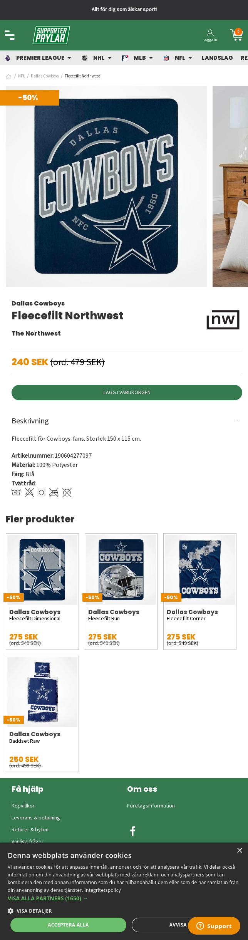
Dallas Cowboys (45, 76)
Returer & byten (30, 830)
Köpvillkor (23, 806)
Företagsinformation (151, 806)
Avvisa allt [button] (184, 925)
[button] (124, 898)
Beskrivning (30, 421)
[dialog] (124, 891)
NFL (21, 76)
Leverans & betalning (36, 818)
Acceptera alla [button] (68, 925)
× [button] (239, 851)
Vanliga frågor (28, 842)
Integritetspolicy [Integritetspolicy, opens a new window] (102, 890)
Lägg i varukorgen (127, 392)
